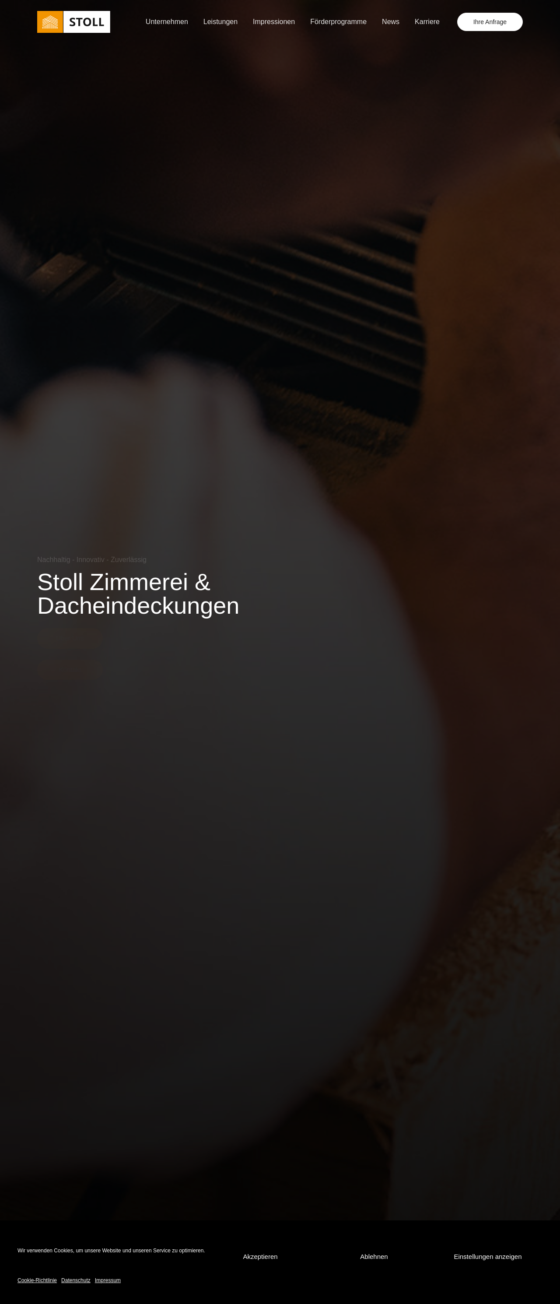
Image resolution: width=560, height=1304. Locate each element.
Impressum (108, 1280)
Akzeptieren (260, 1256)
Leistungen (220, 21)
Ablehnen (374, 1256)
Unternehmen (167, 21)
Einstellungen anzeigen (488, 1256)
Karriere (427, 21)
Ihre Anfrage (490, 21)
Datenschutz (76, 1280)
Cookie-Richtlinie (37, 1280)
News (390, 21)
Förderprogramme (338, 21)
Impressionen (274, 21)
